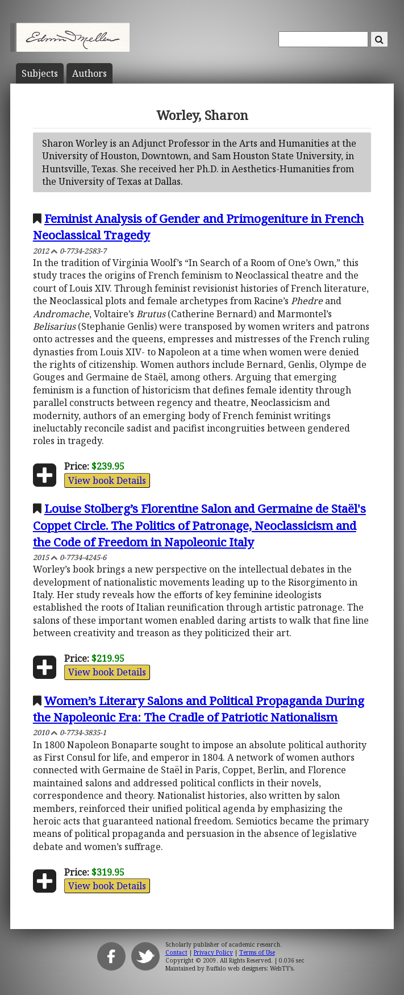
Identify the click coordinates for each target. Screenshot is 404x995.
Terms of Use (257, 952)
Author (89, 73)
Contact (176, 952)
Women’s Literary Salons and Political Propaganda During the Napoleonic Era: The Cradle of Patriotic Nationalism (198, 709)
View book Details (107, 480)
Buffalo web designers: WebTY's (249, 968)
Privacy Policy (213, 952)
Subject (40, 73)
